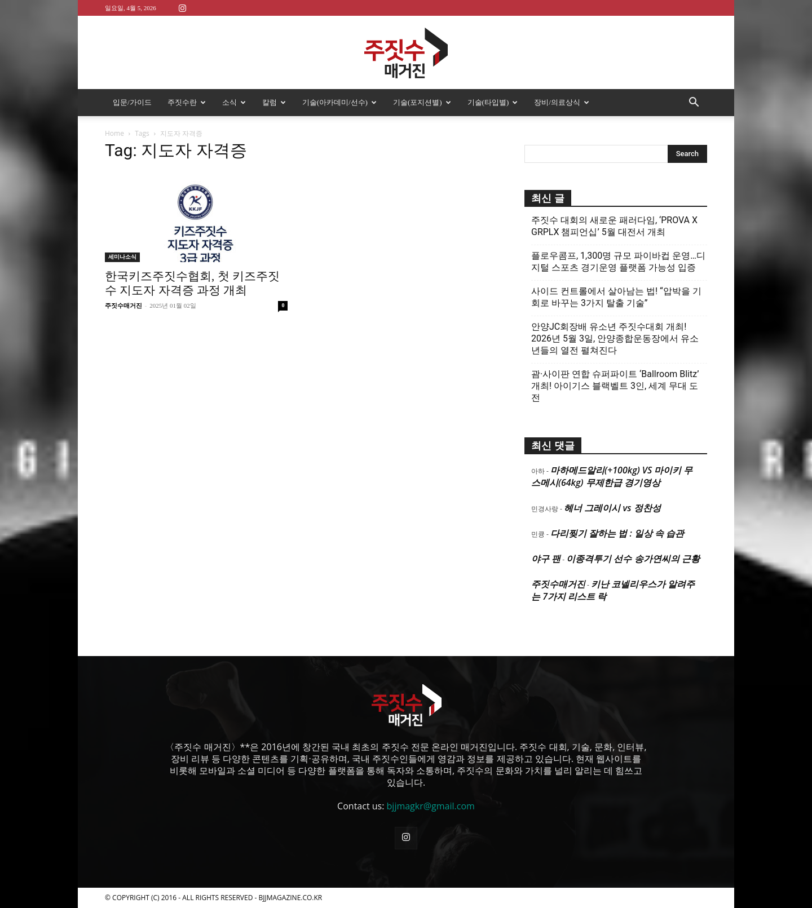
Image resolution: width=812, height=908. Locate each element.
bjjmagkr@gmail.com (431, 806)
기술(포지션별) (422, 102)
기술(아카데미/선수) (339, 102)
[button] (693, 103)
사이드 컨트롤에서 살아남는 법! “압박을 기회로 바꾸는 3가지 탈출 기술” (616, 297)
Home (114, 133)
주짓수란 (186, 102)
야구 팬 (546, 558)
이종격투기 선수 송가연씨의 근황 (632, 558)
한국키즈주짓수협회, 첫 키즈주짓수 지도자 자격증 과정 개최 (192, 283)
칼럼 (274, 102)
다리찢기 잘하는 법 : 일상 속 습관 (617, 533)
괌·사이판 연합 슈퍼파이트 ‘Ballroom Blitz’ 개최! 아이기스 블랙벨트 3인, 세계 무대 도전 (615, 386)
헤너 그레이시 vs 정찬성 (612, 508)
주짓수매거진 (123, 305)
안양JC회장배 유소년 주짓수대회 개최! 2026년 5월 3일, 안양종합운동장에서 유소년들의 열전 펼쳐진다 (615, 338)
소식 (234, 102)
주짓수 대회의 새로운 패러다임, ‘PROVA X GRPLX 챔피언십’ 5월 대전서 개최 (614, 226)
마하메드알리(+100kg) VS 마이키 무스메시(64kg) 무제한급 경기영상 (611, 476)
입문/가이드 (132, 102)
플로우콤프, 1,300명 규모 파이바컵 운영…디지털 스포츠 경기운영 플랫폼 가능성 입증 (618, 261)
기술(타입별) (492, 102)
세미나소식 (122, 257)
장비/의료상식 (561, 102)
